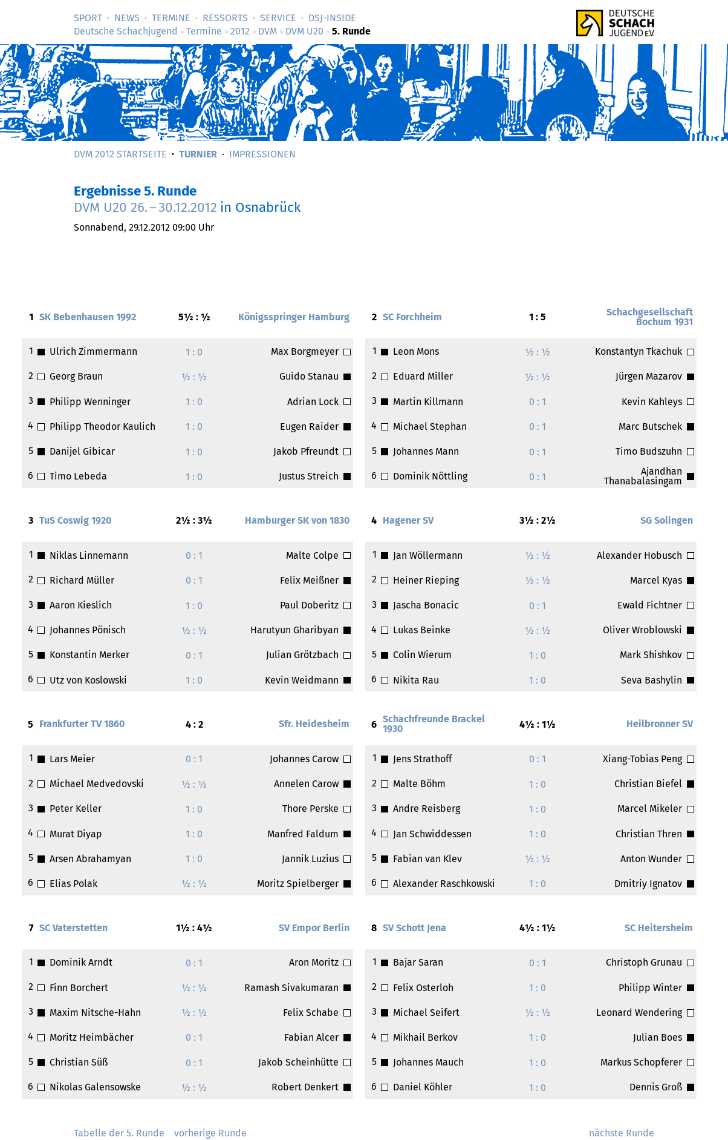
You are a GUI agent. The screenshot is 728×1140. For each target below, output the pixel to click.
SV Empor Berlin (314, 928)
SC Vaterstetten (73, 928)
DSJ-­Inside (332, 18)
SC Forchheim (412, 317)
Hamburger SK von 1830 (297, 520)
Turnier (198, 154)
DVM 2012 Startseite (120, 154)
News (127, 18)
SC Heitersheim (659, 928)
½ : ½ (194, 377)
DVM (267, 31)
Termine (171, 18)
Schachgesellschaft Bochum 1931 (649, 317)
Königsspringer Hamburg (293, 317)
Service (278, 18)
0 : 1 (537, 401)
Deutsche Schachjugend (126, 31)
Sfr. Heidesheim (314, 724)
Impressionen (262, 154)
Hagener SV (408, 520)
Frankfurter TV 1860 (82, 724)
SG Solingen (666, 520)
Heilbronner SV (659, 724)
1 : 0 (194, 352)
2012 (240, 31)
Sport (88, 18)
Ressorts (225, 18)
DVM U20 (304, 31)
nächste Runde (621, 1133)
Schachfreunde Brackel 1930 (434, 723)
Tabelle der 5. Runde (119, 1133)
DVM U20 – (145, 207)
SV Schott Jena (414, 928)
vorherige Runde (210, 1133)
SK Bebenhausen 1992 (87, 317)
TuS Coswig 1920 (75, 520)
